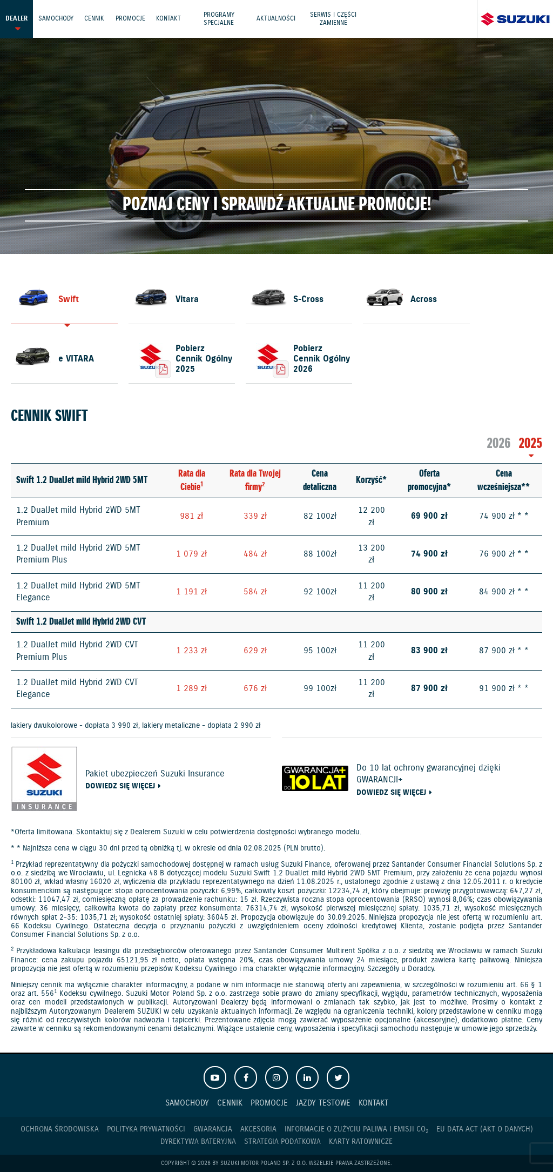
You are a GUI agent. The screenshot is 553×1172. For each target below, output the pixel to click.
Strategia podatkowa (282, 1142)
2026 (498, 444)
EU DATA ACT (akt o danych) (484, 1129)
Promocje (131, 18)
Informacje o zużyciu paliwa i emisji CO (356, 1129)
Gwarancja (212, 1129)
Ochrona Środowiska (60, 1129)
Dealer (16, 18)
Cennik (95, 18)
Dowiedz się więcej (120, 787)
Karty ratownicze (361, 1142)
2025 (530, 444)
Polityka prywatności (146, 1129)
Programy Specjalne (221, 19)
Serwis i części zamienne (336, 19)
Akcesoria (258, 1129)
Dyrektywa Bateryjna (198, 1142)
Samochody (56, 18)
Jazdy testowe (323, 1103)
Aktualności (278, 18)
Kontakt (170, 18)
